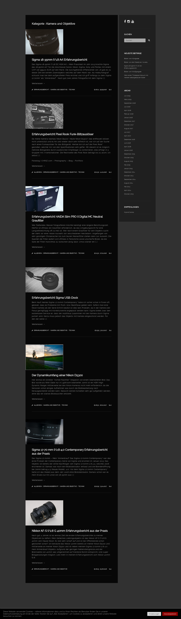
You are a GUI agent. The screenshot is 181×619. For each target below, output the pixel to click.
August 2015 (128, 161)
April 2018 (127, 110)
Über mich (159, 4)
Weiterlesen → (38, 83)
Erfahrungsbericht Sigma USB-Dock (55, 297)
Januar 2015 (128, 168)
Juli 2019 (127, 96)
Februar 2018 (128, 114)
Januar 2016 (128, 150)
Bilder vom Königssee (131, 58)
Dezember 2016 (129, 139)
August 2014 (128, 183)
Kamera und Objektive (59, 89)
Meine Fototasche (115, 4)
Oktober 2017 (129, 125)
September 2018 (130, 103)
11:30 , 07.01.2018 (101, 253)
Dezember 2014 (129, 172)
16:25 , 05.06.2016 (101, 569)
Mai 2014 (127, 187)
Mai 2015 (127, 165)
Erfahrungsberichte (139, 4)
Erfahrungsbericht (41, 89)
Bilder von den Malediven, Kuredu (136, 62)
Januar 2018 (128, 117)
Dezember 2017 (129, 121)
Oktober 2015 (129, 157)
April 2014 (127, 190)
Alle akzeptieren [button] (170, 614)
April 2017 (127, 136)
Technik (72, 89)
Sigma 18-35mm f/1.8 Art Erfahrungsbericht (59, 59)
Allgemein (38, 172)
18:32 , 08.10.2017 (101, 405)
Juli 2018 (127, 107)
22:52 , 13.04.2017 (101, 486)
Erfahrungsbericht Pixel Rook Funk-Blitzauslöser (63, 134)
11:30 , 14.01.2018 (101, 172)
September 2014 (130, 179)
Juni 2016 (127, 143)
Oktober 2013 (129, 194)
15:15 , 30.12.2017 (101, 330)
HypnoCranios (129, 212)
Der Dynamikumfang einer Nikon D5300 (57, 375)
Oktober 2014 (129, 176)
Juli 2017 (127, 132)
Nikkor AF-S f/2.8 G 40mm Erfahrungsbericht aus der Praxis (70, 530)
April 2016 (127, 147)
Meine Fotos (96, 4)
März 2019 (127, 99)
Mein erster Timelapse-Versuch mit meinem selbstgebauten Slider (136, 76)
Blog (82, 4)
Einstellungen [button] (154, 614)
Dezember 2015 (129, 154)
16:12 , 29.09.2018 (101, 89)
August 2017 (128, 128)
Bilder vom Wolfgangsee (132, 71)
